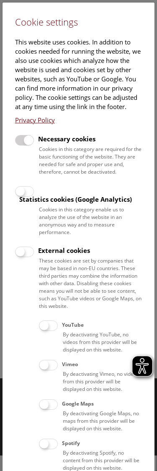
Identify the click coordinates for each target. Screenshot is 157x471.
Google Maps (78, 403)
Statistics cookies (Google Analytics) (75, 199)
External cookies (64, 250)
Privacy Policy (35, 120)
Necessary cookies (66, 139)
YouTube (73, 324)
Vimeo (70, 364)
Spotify (71, 443)
